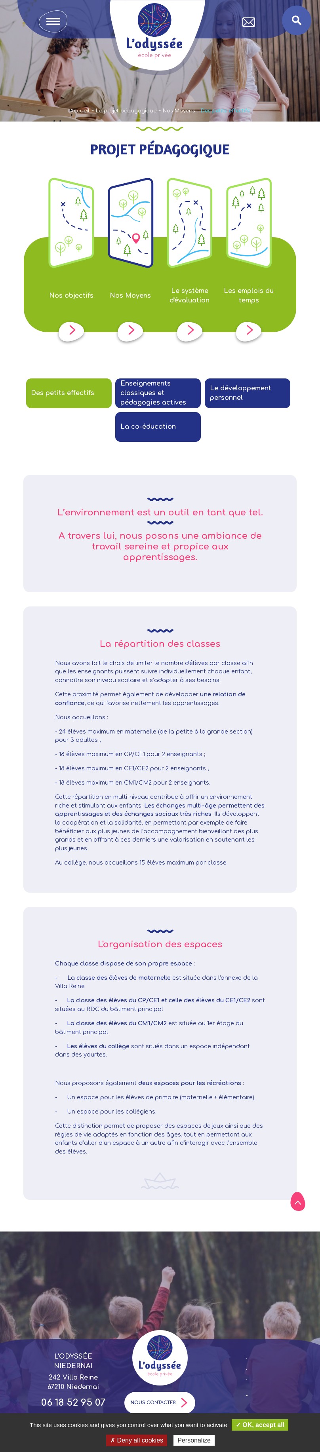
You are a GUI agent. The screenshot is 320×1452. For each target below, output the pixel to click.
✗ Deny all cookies (136, 1440)
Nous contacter (160, 1403)
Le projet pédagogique (126, 111)
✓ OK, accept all (260, 1425)
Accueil (80, 111)
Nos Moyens (179, 111)
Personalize (194, 1440)
